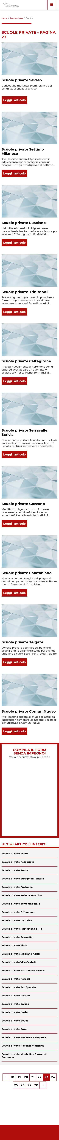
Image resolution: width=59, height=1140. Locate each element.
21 (32, 1077)
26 (23, 1085)
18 (12, 1077)
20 (26, 1077)
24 (53, 1077)
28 (36, 1085)
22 (40, 1077)
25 (16, 1085)
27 (29, 1085)
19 (19, 1077)
